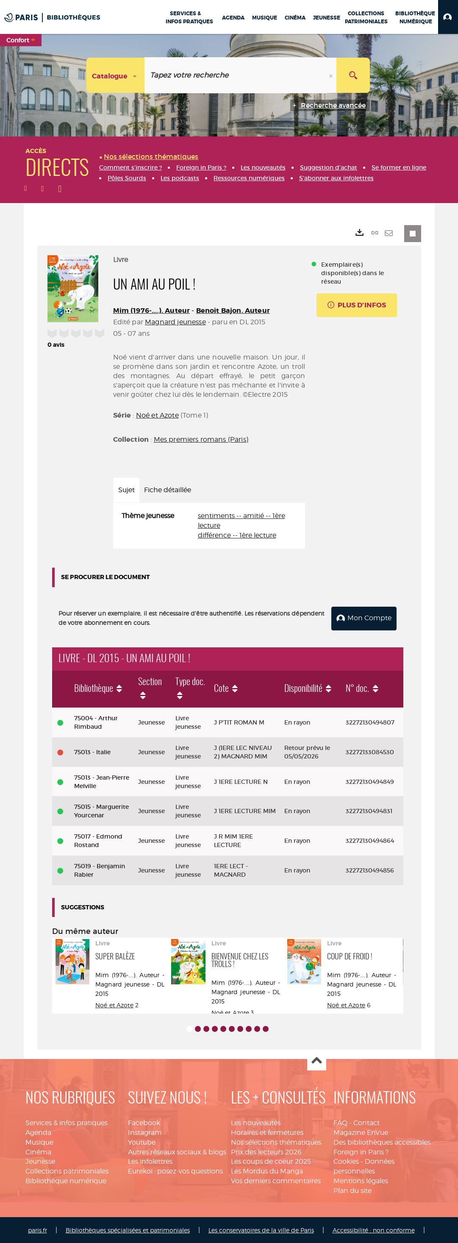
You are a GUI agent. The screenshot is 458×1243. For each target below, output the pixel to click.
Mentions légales (360, 1180)
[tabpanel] (209, 526)
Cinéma (38, 1151)
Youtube (141, 1141)
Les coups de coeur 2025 (271, 1161)
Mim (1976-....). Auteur (151, 310)
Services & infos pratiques (66, 1122)
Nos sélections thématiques (276, 1141)
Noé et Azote (157, 415)
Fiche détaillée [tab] (167, 490)
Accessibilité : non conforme (374, 1229)
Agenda (38, 1132)
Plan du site (352, 1190)
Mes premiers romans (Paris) (201, 439)
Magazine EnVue (360, 1132)
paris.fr (37, 1229)
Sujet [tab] (126, 490)
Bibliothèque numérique (65, 1180)
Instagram (145, 1132)
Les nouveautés (255, 1122)
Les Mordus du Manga (267, 1171)
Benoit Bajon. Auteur (233, 310)
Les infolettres (150, 1161)
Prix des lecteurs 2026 (266, 1151)
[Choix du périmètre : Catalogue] (115, 75)
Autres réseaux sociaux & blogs (177, 1151)
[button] (448, 17)
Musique (39, 1141)
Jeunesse (40, 1161)
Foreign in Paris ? (361, 1151)
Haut (316, 1060)
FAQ (340, 1122)
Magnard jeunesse (175, 322)
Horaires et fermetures (267, 1132)
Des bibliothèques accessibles (381, 1141)
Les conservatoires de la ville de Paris (261, 1229)
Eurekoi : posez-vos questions (175, 1171)
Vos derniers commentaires (276, 1180)
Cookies (346, 1161)
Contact (366, 1122)
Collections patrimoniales (66, 1171)
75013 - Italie (92, 751)
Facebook (144, 1122)
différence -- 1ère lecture (237, 535)
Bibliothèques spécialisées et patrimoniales (128, 1229)
